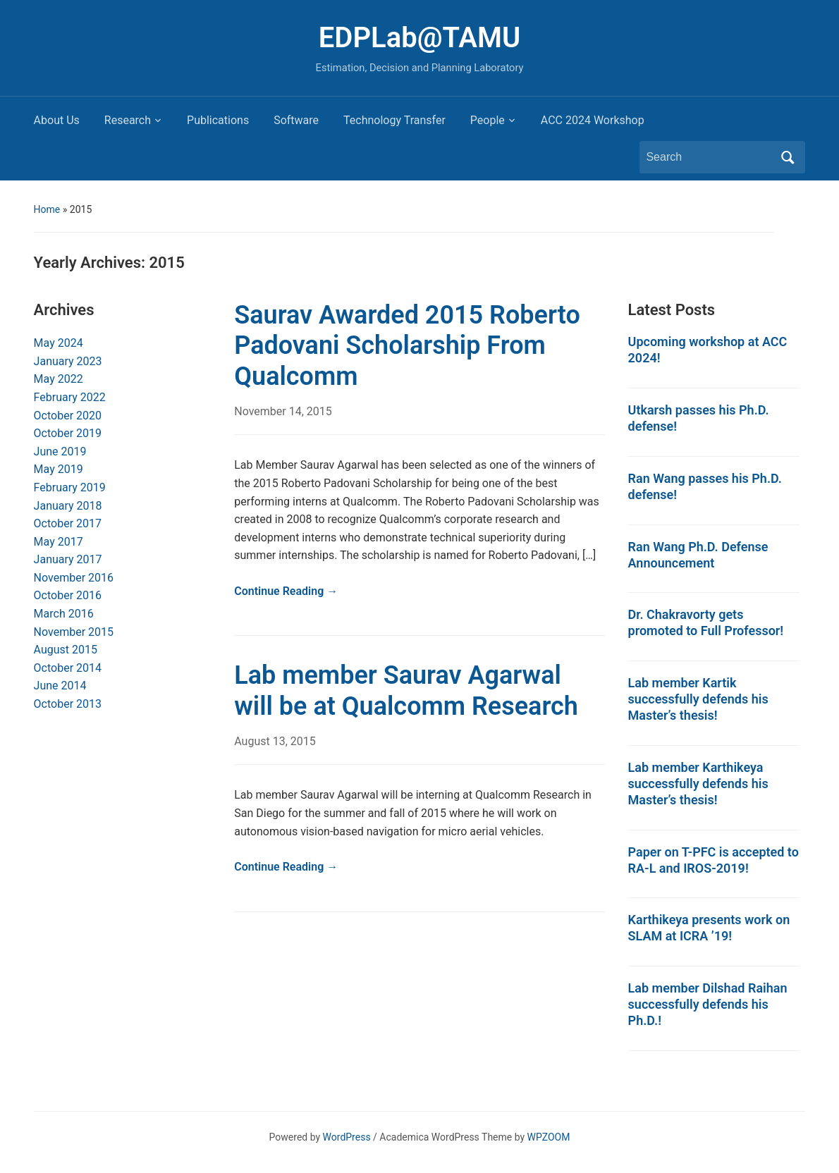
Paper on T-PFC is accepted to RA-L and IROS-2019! (713, 860)
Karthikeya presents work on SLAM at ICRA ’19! (709, 927)
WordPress (347, 1137)
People (487, 120)
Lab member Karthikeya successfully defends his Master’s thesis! (698, 783)
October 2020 (68, 415)
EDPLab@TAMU (419, 37)
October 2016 (68, 595)
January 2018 (68, 505)
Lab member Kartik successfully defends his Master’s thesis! (698, 699)
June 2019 (60, 451)
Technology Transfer (394, 120)
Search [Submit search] (787, 157)
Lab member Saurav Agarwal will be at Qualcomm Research (406, 690)
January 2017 (68, 559)
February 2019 (70, 487)
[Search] (709, 157)
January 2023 (68, 361)
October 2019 (68, 433)
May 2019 (58, 469)
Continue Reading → (286, 591)
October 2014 (68, 668)
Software (296, 120)
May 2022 (58, 379)
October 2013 (68, 704)
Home (47, 209)
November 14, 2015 (283, 411)
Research (127, 120)
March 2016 (64, 613)
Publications (218, 120)
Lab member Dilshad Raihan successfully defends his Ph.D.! (708, 1004)
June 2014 (60, 685)
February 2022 (70, 397)
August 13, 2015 (275, 741)
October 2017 (68, 523)
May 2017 (58, 541)
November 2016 (74, 577)
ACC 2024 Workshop (592, 120)
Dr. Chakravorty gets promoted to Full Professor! (706, 622)
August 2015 (65, 649)
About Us (57, 120)
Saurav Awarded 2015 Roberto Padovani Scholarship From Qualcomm (407, 345)
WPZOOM (548, 1137)
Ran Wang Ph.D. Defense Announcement (698, 554)
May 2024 (58, 343)
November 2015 (74, 632)
